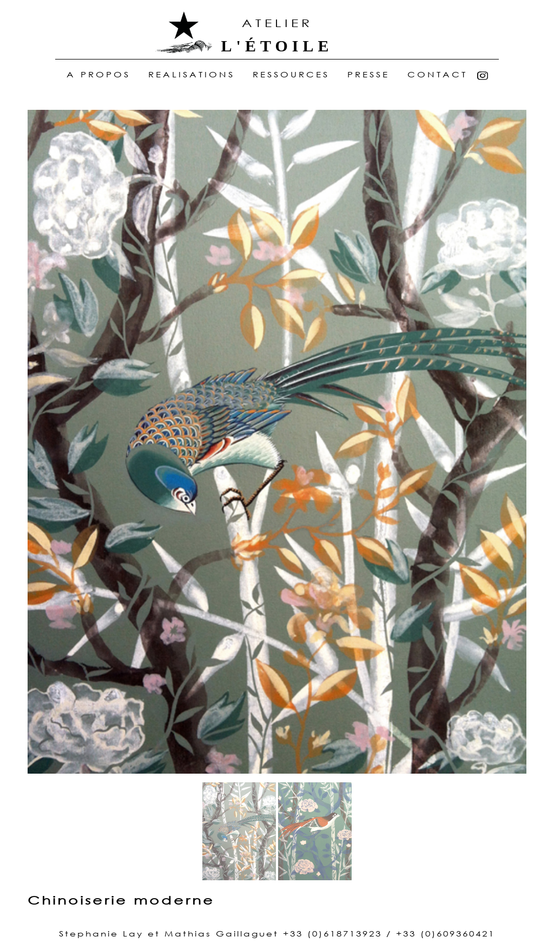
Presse (368, 75)
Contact (437, 75)
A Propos (101, 75)
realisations (191, 75)
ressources (291, 75)
